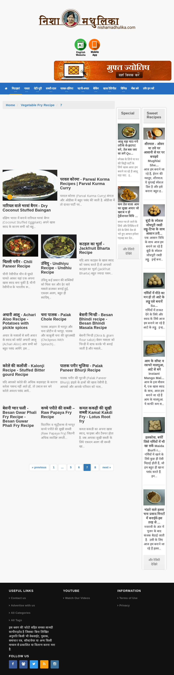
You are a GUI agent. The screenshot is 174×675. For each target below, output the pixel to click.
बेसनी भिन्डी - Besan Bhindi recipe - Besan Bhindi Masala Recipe (96, 321)
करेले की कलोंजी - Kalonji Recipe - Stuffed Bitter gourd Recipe (24, 370)
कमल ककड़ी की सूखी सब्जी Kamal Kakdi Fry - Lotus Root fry (95, 414)
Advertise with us (23, 605)
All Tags (16, 620)
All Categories (20, 612)
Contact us (18, 598)
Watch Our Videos (77, 598)
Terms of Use (128, 598)
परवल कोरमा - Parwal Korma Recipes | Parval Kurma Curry (85, 183)
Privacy (124, 605)
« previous (39, 467)
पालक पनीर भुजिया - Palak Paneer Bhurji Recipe (81, 368)
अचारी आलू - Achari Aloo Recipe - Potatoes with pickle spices (19, 321)
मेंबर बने (135, 88)
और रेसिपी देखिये (128, 251)
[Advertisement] (58, 141)
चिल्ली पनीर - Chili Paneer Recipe (17, 264)
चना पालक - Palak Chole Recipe (56, 317)
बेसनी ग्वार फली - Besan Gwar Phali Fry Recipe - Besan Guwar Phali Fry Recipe (19, 416)
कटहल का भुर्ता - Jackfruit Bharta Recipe (94, 248)
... (62, 467)
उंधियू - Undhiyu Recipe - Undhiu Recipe (56, 267)
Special (127, 113)
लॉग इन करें (148, 88)
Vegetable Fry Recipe (37, 105)
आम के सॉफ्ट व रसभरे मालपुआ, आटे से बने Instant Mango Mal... (154, 369)
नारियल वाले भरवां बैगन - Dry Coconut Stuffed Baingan (27, 208)
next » (107, 467)
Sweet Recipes (154, 115)
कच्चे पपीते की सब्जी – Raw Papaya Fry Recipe (58, 412)
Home (10, 105)
